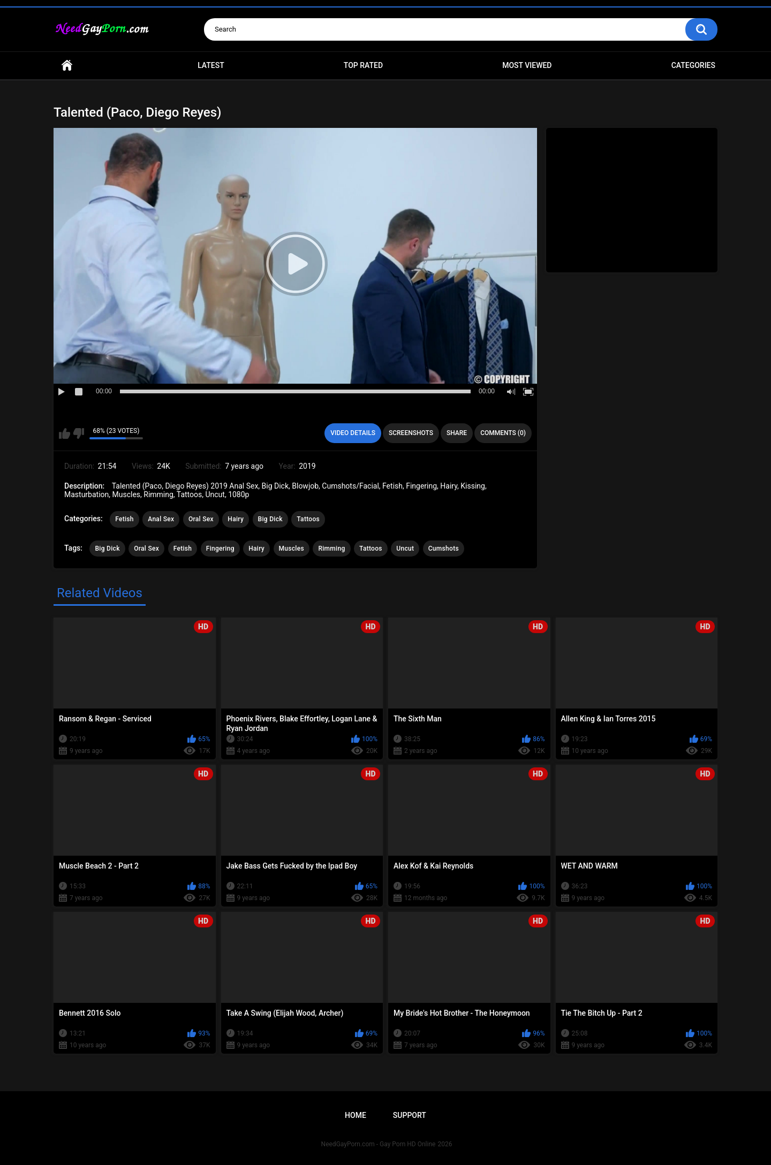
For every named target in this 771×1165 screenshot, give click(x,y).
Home (67, 65)
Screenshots (411, 433)
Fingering (220, 548)
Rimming (331, 548)
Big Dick (270, 519)
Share (457, 433)
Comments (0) (503, 433)
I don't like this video (78, 433)
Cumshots (443, 548)
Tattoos (308, 519)
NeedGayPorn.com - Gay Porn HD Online (378, 1144)
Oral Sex (201, 519)
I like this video (64, 433)
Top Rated (363, 65)
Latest (211, 65)
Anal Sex (161, 519)
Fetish (124, 519)
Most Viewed (526, 65)
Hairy (236, 519)
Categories (693, 65)
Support (409, 1115)
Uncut (405, 548)
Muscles (291, 548)
